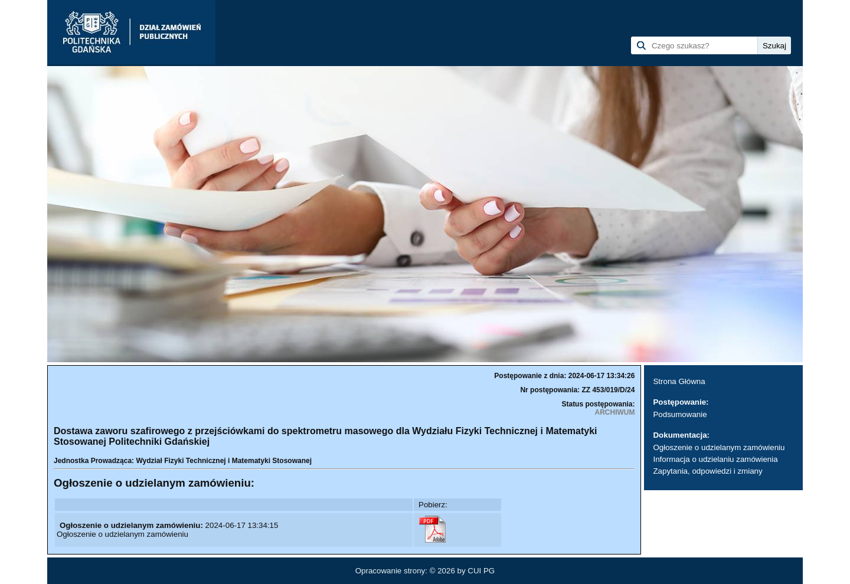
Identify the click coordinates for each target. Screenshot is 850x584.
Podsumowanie (680, 414)
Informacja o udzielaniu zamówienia (715, 459)
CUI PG (481, 570)
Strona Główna (679, 381)
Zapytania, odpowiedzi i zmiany (707, 471)
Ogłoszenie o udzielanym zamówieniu (718, 447)
